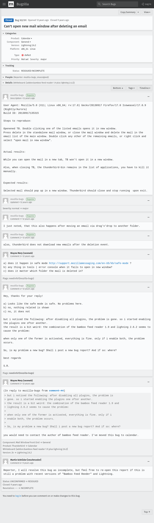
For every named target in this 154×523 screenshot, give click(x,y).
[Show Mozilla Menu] (11, 4)
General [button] (26, 42)
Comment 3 (15, 256)
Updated (14, 202)
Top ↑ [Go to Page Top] (147, 512)
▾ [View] (138, 12)
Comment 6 (15, 463)
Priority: (15, 59)
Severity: (34, 59)
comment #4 (55, 390)
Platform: (15, 49)
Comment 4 (15, 289)
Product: (15, 38)
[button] (146, 4)
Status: (16, 70)
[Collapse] (148, 96)
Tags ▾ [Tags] (131, 88)
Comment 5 (15, 383)
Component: (13, 42)
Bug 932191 (21, 20)
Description (15, 98)
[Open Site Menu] (4, 4)
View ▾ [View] (147, 12)
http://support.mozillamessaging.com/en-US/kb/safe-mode (87, 263)
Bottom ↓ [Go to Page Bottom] (118, 88)
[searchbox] (117, 4)
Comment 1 (15, 219)
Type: (17, 55)
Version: (15, 45)
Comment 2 (15, 237)
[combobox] (117, 4)
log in (18, 496)
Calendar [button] (26, 38)
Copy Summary (128, 12)
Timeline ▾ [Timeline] (145, 88)
